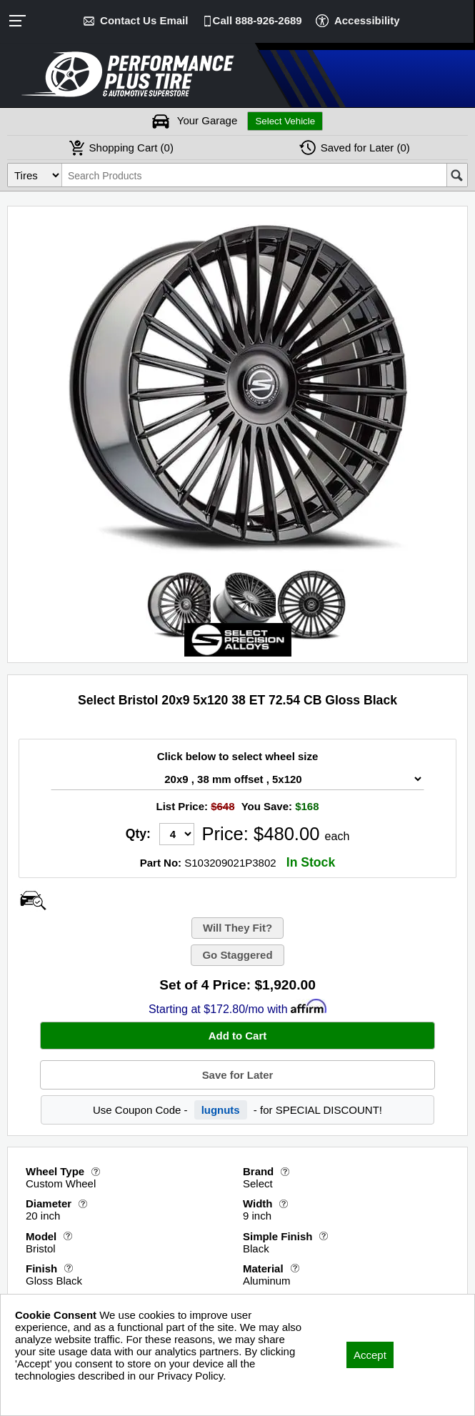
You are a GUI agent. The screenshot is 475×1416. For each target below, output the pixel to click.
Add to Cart (238, 1035)
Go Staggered (237, 955)
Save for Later (237, 1075)
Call (257, 20)
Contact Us (144, 20)
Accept (370, 1355)
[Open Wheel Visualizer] (33, 900)
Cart (131, 147)
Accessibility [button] (367, 20)
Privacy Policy (48, 1395)
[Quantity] (176, 834)
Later (365, 147)
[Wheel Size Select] (237, 779)
